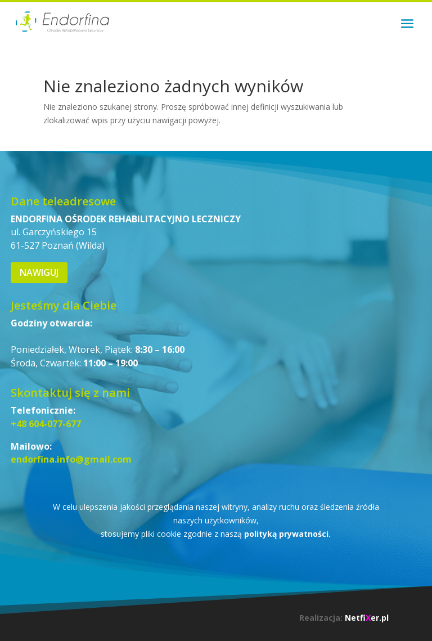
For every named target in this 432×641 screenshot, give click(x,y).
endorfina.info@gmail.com (71, 459)
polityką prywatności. (287, 533)
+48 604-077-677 (46, 424)
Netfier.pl (367, 617)
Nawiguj (39, 272)
